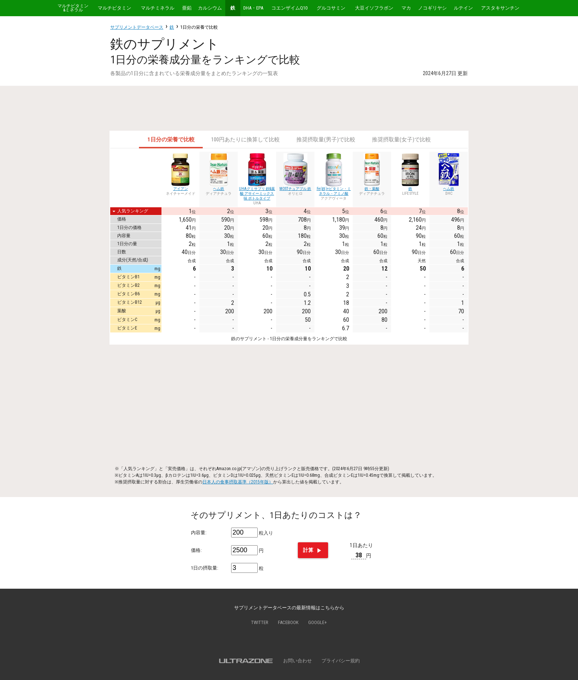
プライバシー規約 (340, 660)
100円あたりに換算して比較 (245, 139)
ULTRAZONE (246, 660)
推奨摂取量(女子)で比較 (401, 139)
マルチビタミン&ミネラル (73, 8)
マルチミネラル (157, 8)
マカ (406, 8)
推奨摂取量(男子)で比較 (325, 139)
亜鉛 (187, 8)
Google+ (317, 622)
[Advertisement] (289, 108)
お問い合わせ (297, 660)
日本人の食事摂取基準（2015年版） (237, 482)
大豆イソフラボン (374, 8)
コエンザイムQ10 (289, 8)
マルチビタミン (114, 8)
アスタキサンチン (500, 8)
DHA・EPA (253, 8)
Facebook (288, 622)
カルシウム (210, 8)
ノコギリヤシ (432, 8)
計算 (313, 550)
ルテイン (463, 8)
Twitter (259, 622)
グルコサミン (331, 8)
